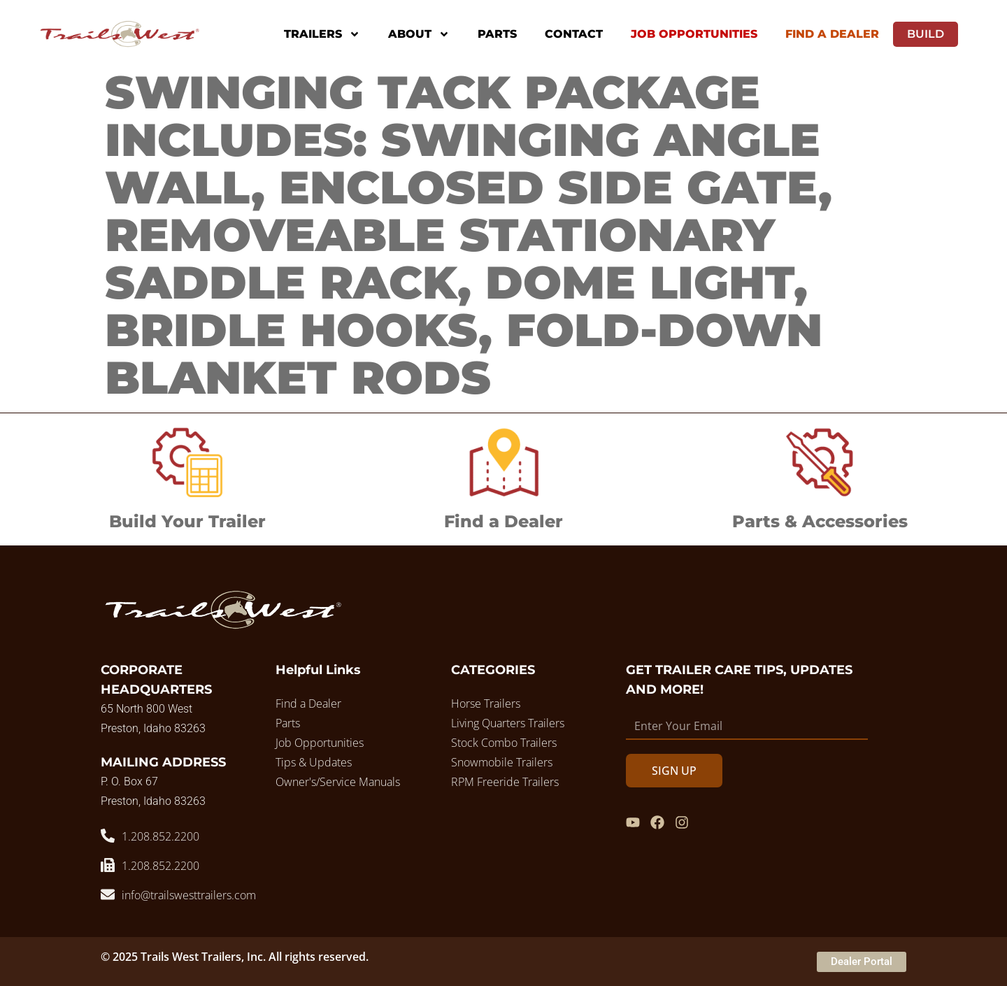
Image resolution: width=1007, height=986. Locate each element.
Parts (497, 34)
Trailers (322, 34)
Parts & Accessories (820, 521)
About (419, 34)
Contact (574, 34)
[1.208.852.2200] (108, 836)
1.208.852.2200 (160, 836)
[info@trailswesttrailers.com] (108, 894)
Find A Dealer (832, 34)
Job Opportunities (694, 34)
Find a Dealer (503, 521)
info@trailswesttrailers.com (189, 895)
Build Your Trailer (187, 521)
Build (925, 34)
